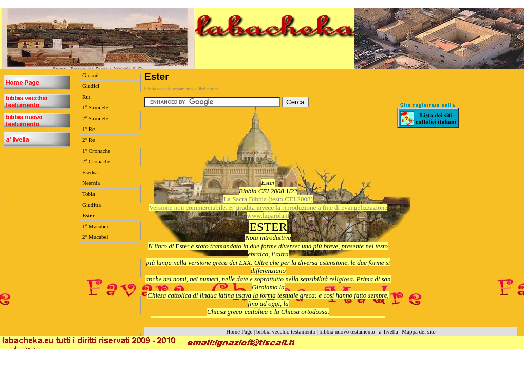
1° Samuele (95, 107)
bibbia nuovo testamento (347, 331)
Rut (86, 97)
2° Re (88, 140)
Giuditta (91, 204)
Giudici (90, 86)
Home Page (239, 331)
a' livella (388, 331)
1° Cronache (96, 150)
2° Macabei (95, 237)
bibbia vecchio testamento (285, 331)
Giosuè (90, 75)
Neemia (91, 183)
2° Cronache (96, 161)
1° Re (88, 129)
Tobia (88, 194)
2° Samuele (95, 118)
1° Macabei (95, 226)
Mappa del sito (418, 331)
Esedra (90, 172)
